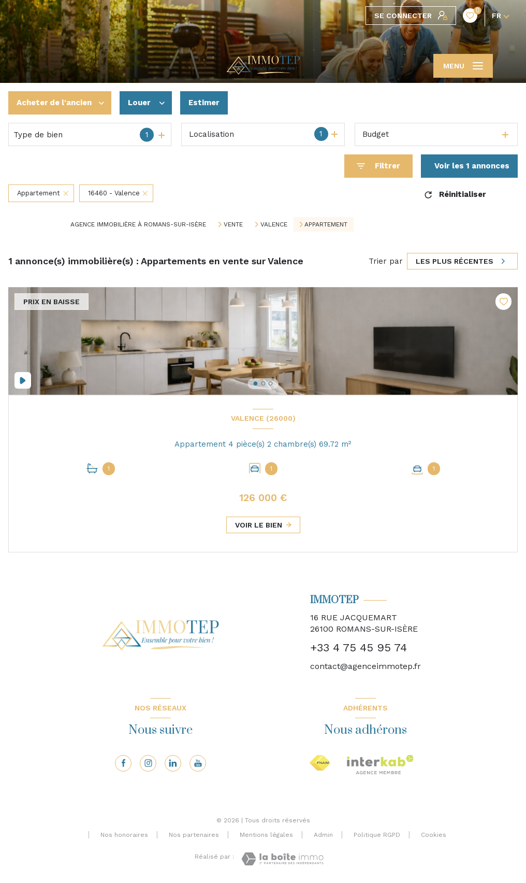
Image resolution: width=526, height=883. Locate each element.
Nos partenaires (194, 834)
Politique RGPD (377, 834)
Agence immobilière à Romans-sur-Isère (138, 224)
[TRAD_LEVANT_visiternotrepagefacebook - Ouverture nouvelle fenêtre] (123, 763)
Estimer (204, 102)
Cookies (433, 835)
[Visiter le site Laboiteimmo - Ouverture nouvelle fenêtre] (282, 858)
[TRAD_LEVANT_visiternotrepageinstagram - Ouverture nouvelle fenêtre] (148, 763)
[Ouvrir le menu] (463, 66)
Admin (323, 834)
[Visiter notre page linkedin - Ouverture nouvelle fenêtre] (173, 763)
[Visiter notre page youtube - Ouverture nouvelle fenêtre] (197, 763)
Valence (273, 224)
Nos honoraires (124, 834)
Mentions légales (266, 834)
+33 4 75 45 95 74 (358, 647)
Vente (233, 224)
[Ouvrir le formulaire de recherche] (378, 166)
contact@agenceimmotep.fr (365, 666)
